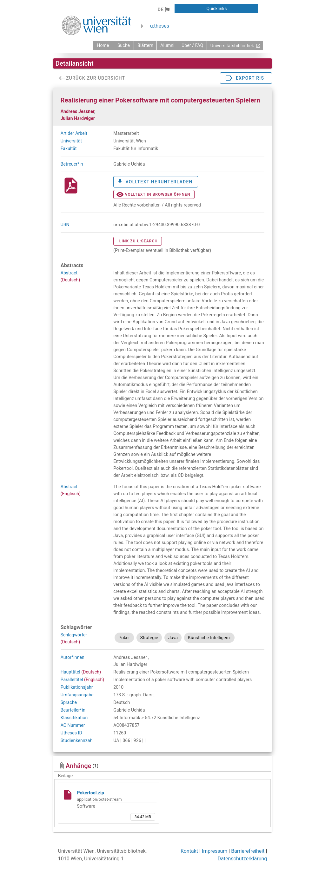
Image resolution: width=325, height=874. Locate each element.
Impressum (215, 851)
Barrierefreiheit (247, 851)
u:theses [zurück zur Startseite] (159, 26)
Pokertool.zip (90, 792)
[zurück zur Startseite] (103, 45)
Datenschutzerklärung (242, 859)
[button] (163, 9)
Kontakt (189, 851)
